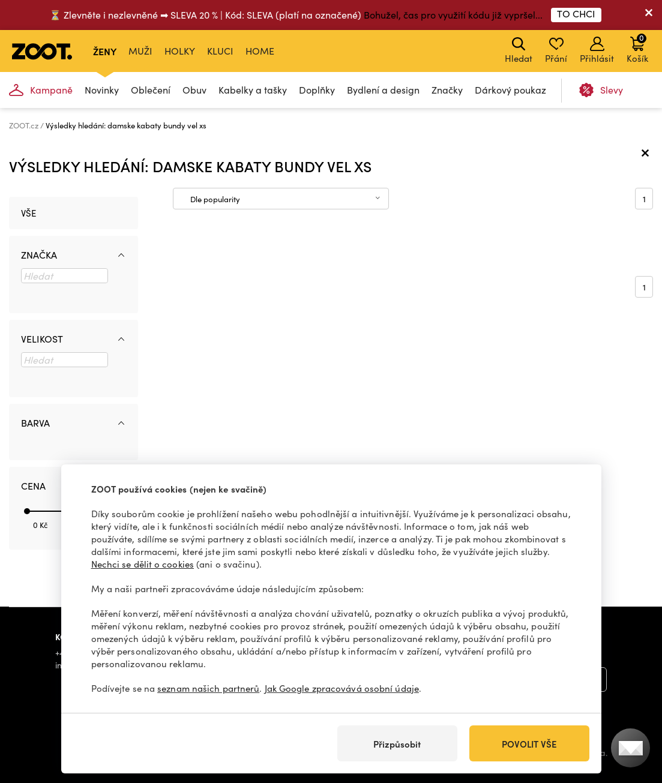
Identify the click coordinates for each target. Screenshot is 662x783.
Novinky (102, 89)
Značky (447, 89)
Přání (556, 50)
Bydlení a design (383, 89)
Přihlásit (597, 50)
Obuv (194, 89)
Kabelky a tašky (252, 89)
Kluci (220, 50)
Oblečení (150, 89)
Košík (637, 48)
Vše (28, 213)
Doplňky (317, 89)
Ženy (104, 51)
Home (259, 50)
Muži (140, 50)
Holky (179, 50)
